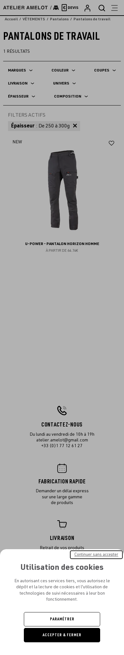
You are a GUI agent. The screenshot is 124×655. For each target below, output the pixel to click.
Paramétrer (62, 619)
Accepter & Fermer (62, 635)
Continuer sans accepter (96, 554)
